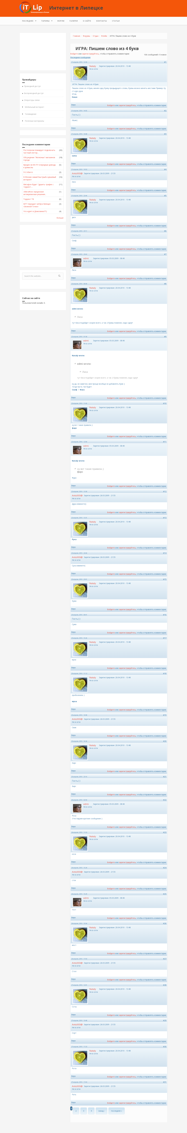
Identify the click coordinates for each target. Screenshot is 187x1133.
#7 (165, 254)
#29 (164, 1020)
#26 (164, 923)
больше (60, 218)
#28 (164, 985)
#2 (165, 110)
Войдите (74, 53)
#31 (164, 1082)
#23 (164, 832)
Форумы (86, 36)
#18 (164, 673)
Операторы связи (32, 100)
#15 (164, 579)
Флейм (104, 36)
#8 (165, 283)
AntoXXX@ (77, 173)
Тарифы (46, 20)
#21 (164, 776)
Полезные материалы (34, 121)
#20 (164, 741)
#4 (165, 169)
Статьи (116, 21)
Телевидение (30, 114)
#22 (164, 800)
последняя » (116, 1111)
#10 (164, 403)
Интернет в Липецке (76, 7)
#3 (165, 134)
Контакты (101, 21)
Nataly (92, 66)
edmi (86, 258)
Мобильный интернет (34, 107)
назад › (101, 1111)
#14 (164, 553)
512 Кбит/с (28, 172)
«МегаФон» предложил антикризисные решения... (34, 193)
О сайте (87, 21)
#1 (165, 62)
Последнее (28, 20)
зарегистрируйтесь (90, 53)
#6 (165, 231)
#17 (164, 638)
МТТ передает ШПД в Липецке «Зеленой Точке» (37, 205)
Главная (76, 36)
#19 (164, 715)
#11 (164, 441)
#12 (164, 491)
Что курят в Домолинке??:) (35, 211)
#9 (165, 336)
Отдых (95, 36)
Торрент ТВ (28, 199)
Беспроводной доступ (34, 93)
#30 (164, 1046)
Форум (60, 21)
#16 (164, 614)
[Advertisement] (43, 51)
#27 (164, 958)
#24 (164, 867)
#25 (164, 894)
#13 (164, 517)
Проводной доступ (32, 86)
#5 (165, 195)
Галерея (73, 21)
